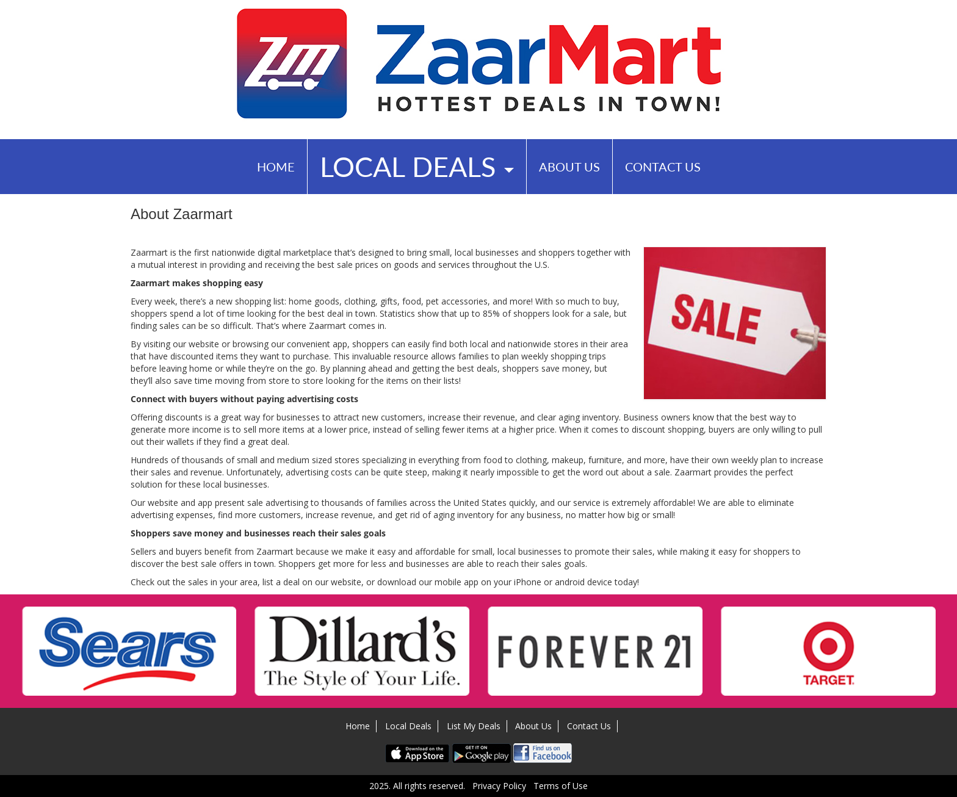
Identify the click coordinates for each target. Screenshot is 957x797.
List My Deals (473, 726)
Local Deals (417, 166)
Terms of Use (560, 786)
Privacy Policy (499, 786)
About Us (569, 166)
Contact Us (663, 166)
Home (276, 166)
